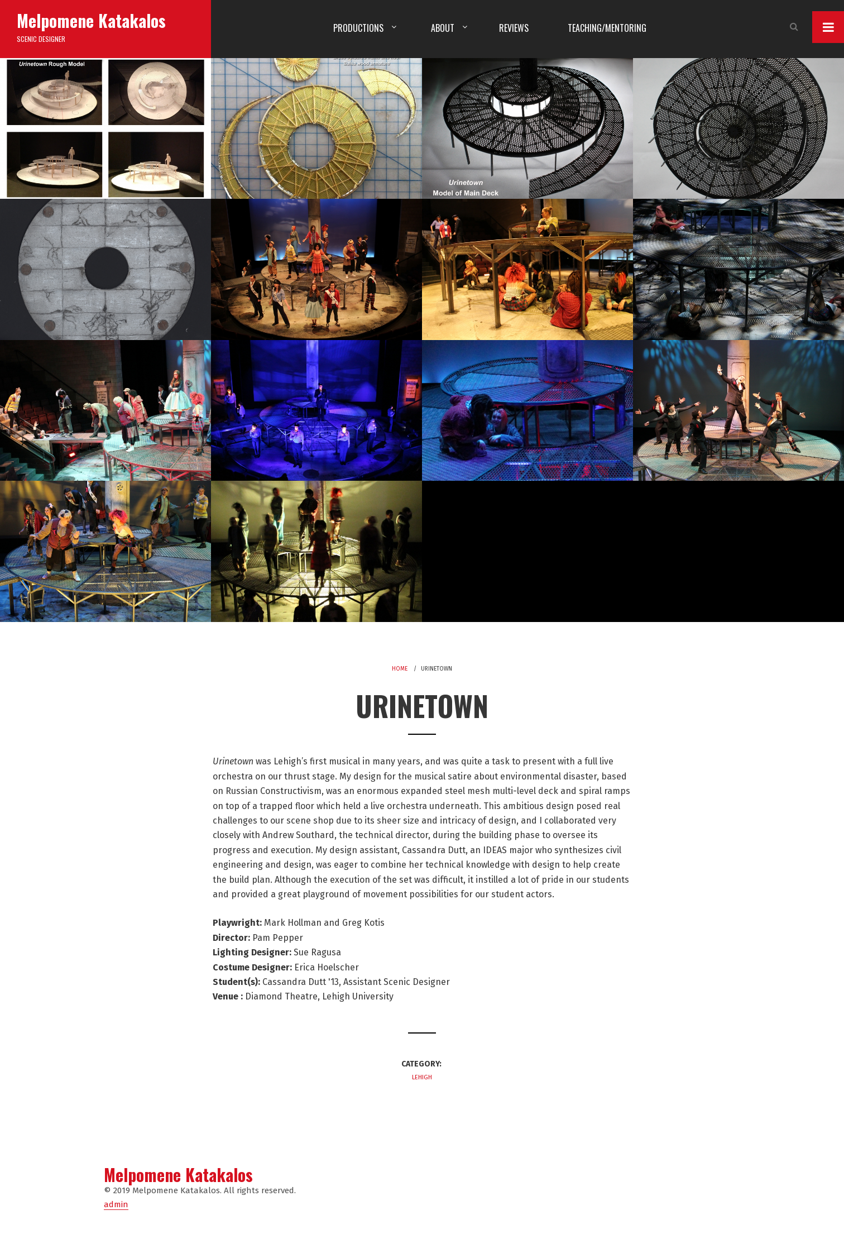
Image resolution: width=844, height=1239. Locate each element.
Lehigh (422, 1077)
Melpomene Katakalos (91, 20)
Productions (358, 28)
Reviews (514, 28)
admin (116, 1204)
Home (399, 669)
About (442, 28)
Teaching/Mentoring (607, 28)
